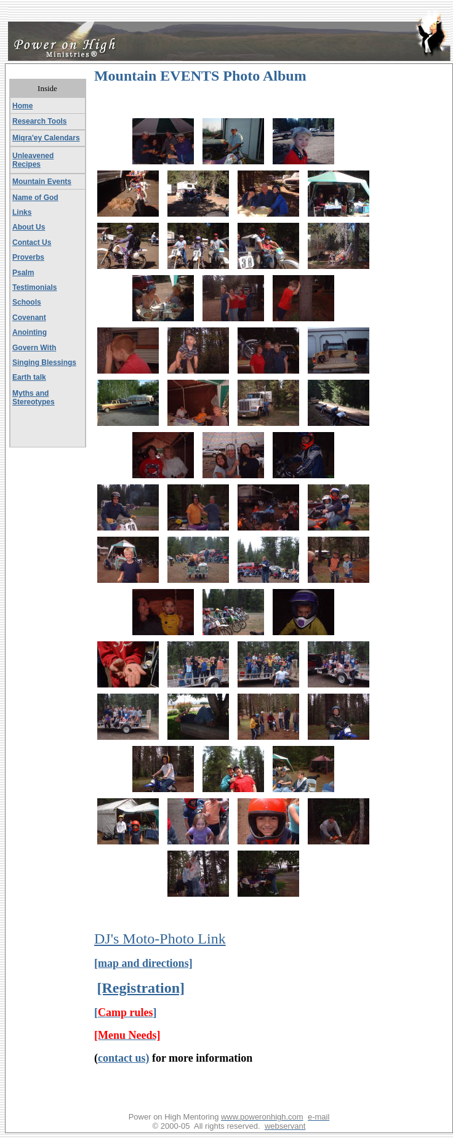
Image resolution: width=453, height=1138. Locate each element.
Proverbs (28, 257)
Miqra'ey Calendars (46, 138)
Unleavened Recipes (33, 160)
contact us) (124, 1058)
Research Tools (39, 121)
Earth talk (29, 377)
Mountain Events (41, 181)
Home (22, 106)
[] (125, 1012)
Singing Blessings (44, 362)
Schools (26, 302)
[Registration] (141, 988)
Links (21, 212)
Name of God (35, 197)
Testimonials (34, 287)
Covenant (29, 317)
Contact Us (31, 242)
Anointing (29, 332)
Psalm (23, 272)
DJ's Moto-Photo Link (160, 939)
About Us (28, 227)
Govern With (34, 347)
